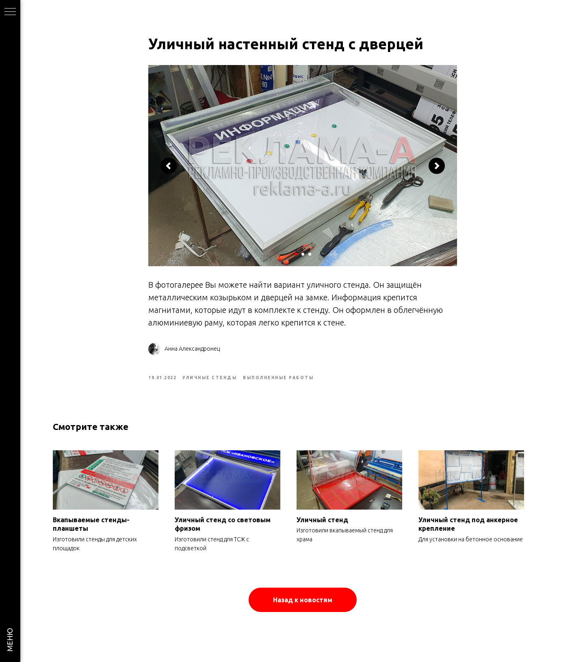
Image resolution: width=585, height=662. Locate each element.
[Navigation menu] (10, 12)
